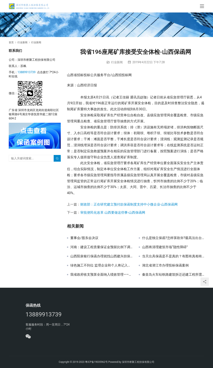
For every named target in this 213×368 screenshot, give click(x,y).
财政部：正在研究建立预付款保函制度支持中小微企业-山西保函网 (129, 204)
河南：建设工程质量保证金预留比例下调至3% (101, 247)
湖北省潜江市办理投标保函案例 (165, 265)
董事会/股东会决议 (84, 238)
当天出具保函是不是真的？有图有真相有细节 (173, 256)
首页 (11, 42)
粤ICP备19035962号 (96, 362)
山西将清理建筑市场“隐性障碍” (165, 247)
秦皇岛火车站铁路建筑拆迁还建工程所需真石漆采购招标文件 (173, 274)
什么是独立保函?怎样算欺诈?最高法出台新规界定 (173, 238)
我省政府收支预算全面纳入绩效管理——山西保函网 (101, 274)
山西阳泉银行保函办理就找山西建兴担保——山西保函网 (101, 256)
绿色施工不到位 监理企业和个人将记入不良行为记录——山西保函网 (101, 265)
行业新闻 (117, 62)
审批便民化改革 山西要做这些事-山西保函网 (112, 212)
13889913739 (26, 72)
